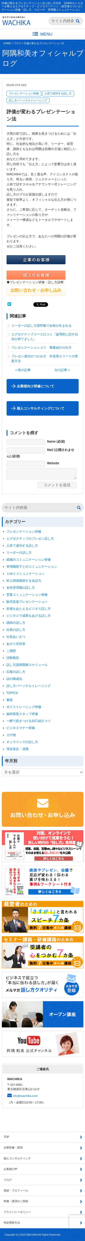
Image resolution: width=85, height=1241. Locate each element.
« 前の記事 (23, 370)
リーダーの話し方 (19, 552)
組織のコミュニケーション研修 (28, 559)
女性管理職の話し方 (20, 587)
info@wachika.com (25, 1096)
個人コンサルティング (17, 1158)
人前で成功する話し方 (58, 93)
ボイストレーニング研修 (23, 707)
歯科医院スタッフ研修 (22, 714)
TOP (6, 1137)
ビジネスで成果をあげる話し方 (28, 615)
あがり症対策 (17, 644)
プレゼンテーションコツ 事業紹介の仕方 (41, 347)
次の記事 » (62, 370)
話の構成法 (14, 679)
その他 (11, 735)
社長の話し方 (15, 629)
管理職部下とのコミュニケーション (31, 566)
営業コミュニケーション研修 (27, 594)
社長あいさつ (15, 636)
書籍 (9, 700)
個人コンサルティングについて (40, 408)
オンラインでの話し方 (22, 742)
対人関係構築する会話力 (23, 580)
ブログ (17, 43)
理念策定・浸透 (17, 749)
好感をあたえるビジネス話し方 (28, 608)
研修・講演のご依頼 (16, 1201)
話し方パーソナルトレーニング (28, 100)
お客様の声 (10, 1169)
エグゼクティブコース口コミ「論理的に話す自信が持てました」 (44, 336)
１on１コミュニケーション (25, 573)
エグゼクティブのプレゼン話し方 (30, 538)
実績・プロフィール (16, 1190)
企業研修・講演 (13, 1147)
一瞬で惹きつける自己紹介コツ (28, 721)
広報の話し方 (15, 672)
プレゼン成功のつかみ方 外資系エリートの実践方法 (44, 358)
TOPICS (12, 693)
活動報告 (12, 658)
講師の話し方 (15, 622)
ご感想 (11, 651)
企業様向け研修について (35, 386)
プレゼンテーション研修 (24, 93)
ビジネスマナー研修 (22, 728)
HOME (7, 43)
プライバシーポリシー (17, 1212)
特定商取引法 (12, 1222)
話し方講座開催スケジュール (27, 665)
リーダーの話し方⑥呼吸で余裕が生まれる (41, 325)
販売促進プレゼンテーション (27, 601)
